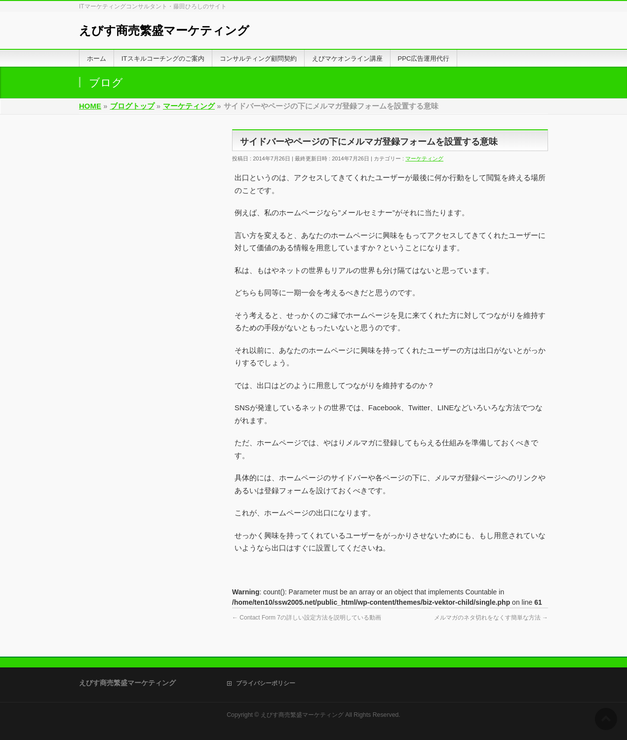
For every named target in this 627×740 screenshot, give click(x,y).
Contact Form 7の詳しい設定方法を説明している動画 (306, 617)
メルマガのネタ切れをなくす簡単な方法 (491, 617)
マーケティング (424, 158)
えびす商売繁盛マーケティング (164, 30)
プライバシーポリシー (265, 683)
